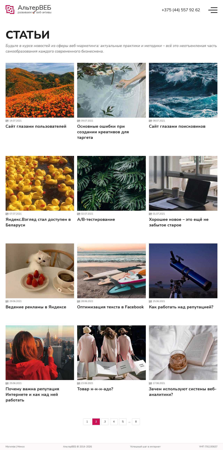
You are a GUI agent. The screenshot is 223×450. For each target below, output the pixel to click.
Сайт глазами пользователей (36, 126)
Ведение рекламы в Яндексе (36, 307)
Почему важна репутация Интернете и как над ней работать (32, 394)
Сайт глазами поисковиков (177, 126)
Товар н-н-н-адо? (95, 389)
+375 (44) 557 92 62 (181, 10)
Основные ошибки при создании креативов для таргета (103, 132)
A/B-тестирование (96, 219)
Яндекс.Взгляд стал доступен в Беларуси (38, 222)
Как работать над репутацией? (181, 307)
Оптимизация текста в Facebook (110, 307)
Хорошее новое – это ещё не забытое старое (179, 222)
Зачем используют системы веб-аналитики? (182, 391)
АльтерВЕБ (34, 10)
